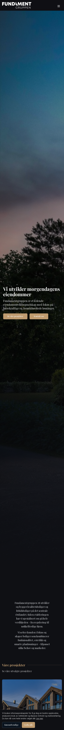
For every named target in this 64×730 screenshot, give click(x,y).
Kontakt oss (39, 316)
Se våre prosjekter (15, 316)
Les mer (39, 718)
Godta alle (28, 725)
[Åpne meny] (59, 6)
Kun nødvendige (11, 725)
